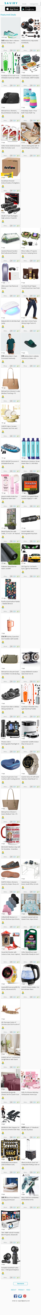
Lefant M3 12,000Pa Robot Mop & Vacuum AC (29, 743)
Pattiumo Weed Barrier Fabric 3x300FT (9, 567)
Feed (28, 1290)
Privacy (21, 1290)
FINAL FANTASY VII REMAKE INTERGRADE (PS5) (30, 1199)
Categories (34, 4)
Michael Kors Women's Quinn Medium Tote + (9, 813)
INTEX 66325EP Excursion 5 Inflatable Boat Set (10, 462)
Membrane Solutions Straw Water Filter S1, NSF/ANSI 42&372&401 (30, 463)
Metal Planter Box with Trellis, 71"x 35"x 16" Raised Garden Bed (10, 533)
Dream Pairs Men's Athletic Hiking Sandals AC (10, 708)
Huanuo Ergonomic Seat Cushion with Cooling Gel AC (10, 778)
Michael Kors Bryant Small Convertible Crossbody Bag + (10, 674)
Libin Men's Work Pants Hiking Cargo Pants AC (29, 322)
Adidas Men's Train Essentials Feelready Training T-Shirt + (9, 358)
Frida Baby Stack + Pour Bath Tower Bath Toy (29, 112)
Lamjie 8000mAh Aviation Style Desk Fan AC (29, 673)
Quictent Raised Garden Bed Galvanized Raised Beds (9, 253)
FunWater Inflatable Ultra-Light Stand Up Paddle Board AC (29, 709)
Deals (24, 4)
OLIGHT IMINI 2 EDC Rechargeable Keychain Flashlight (29, 533)
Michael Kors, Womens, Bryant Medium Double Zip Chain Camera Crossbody (10, 113)
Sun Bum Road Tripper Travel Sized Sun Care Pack (30, 287)
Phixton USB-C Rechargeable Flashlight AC (10, 743)
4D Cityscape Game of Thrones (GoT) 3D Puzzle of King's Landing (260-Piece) (10, 1024)
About (13, 1290)
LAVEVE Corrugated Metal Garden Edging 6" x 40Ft (29, 497)
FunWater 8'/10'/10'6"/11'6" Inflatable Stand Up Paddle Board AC (10, 78)
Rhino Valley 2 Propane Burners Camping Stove (29, 252)
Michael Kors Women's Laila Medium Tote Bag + (10, 392)
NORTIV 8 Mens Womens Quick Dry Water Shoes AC (10, 883)
